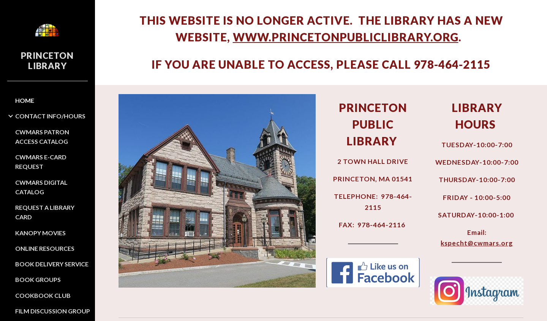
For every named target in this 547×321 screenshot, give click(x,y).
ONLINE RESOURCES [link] (44, 248)
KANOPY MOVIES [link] (40, 232)
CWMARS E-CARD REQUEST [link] (40, 161)
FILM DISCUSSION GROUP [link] (52, 311)
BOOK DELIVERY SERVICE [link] (52, 264)
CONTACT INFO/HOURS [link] (50, 116)
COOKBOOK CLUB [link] (43, 295)
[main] (321, 42)
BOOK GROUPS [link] (38, 279)
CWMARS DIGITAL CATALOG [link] (41, 187)
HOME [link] (24, 100)
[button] (538, 11)
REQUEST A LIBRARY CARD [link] (44, 212)
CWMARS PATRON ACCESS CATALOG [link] (42, 136)
